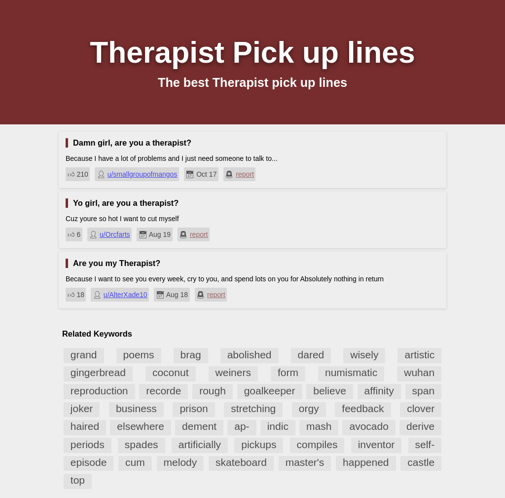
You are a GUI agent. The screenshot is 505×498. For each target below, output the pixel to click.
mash (318, 426)
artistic (419, 354)
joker (82, 408)
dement (199, 426)
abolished (249, 354)
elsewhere (140, 426)
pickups (258, 444)
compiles (317, 444)
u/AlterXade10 (125, 295)
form (288, 372)
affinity (379, 390)
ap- (241, 426)
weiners (233, 372)
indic (278, 426)
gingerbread (98, 372)
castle (420, 462)
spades (141, 444)
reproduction (99, 390)
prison (194, 408)
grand (84, 354)
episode (89, 462)
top (78, 480)
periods (88, 444)
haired (85, 426)
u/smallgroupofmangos (143, 174)
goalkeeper (269, 390)
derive (420, 426)
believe (329, 390)
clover (420, 408)
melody (180, 462)
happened (366, 462)
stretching (253, 408)
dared (311, 354)
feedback (363, 408)
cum (135, 462)
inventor (376, 444)
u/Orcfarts (115, 234)
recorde (163, 390)
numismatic (351, 372)
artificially (200, 444)
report (245, 174)
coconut (170, 372)
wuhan (419, 372)
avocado (368, 426)
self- (425, 444)
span (423, 390)
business (136, 408)
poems (138, 354)
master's (305, 462)
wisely (364, 354)
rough (212, 390)
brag (190, 354)
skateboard (241, 462)
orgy (309, 408)
